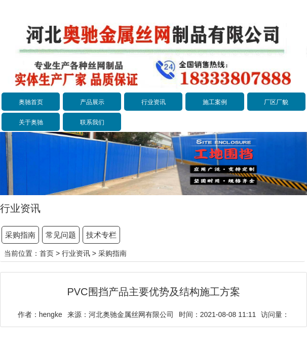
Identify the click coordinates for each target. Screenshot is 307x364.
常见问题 (61, 235)
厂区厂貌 (276, 102)
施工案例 (215, 102)
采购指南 (20, 235)
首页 (47, 253)
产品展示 (92, 102)
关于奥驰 (31, 122)
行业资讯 (153, 102)
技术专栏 (101, 235)
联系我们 (92, 122)
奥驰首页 (31, 102)
